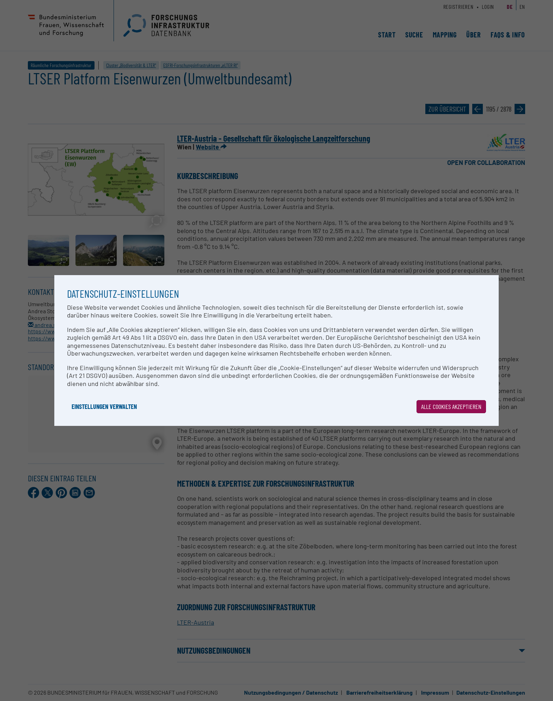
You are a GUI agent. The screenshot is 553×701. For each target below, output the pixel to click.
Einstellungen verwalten (104, 406)
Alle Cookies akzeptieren (451, 406)
